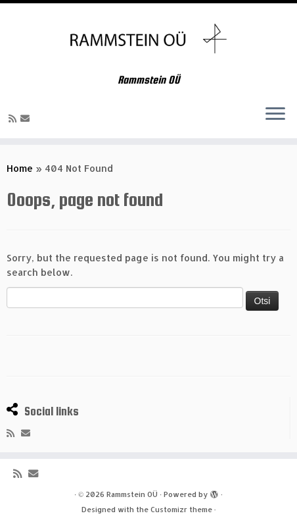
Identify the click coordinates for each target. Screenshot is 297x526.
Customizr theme (181, 509)
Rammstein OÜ (132, 494)
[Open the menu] (275, 114)
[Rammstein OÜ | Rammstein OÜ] (148, 38)
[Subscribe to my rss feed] (14, 118)
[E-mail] (27, 118)
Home (20, 168)
